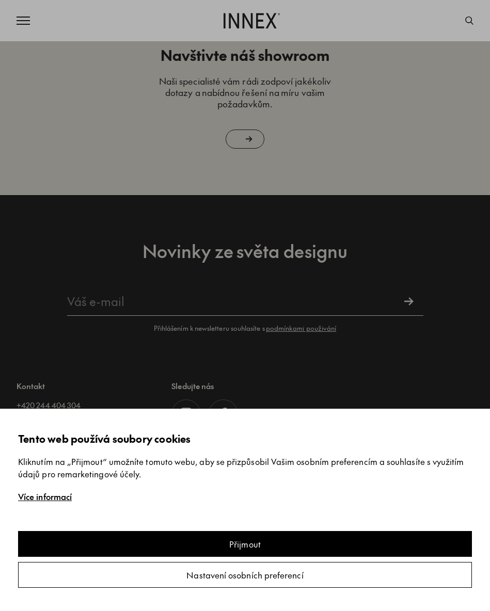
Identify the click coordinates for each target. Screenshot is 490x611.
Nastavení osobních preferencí (244, 575)
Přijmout (245, 544)
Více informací (45, 496)
